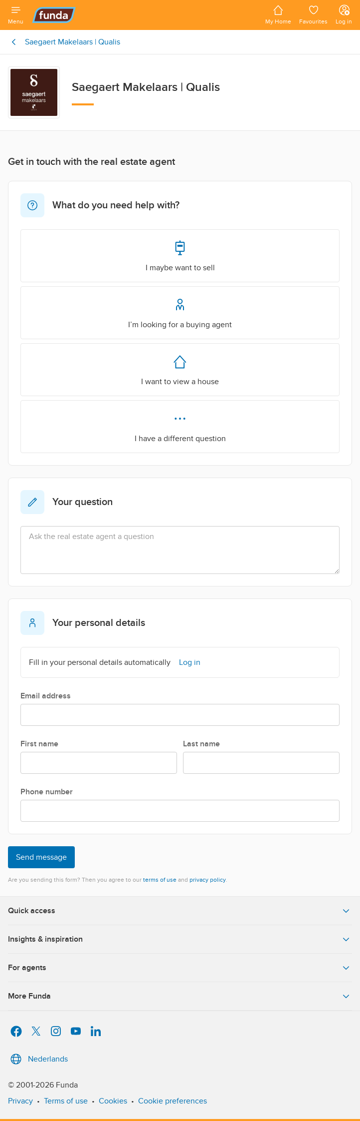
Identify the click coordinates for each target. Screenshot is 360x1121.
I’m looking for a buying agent (180, 312)
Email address (45, 696)
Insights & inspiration (180, 939)
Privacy (20, 1101)
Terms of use (66, 1101)
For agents (180, 968)
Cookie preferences (172, 1101)
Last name (201, 744)
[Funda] (144, 15)
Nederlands (38, 1059)
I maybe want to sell (180, 255)
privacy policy (207, 879)
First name (39, 744)
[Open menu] (15, 15)
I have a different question (180, 426)
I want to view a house (180, 369)
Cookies (113, 1101)
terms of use (160, 879)
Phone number (46, 792)
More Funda (180, 996)
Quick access (180, 911)
